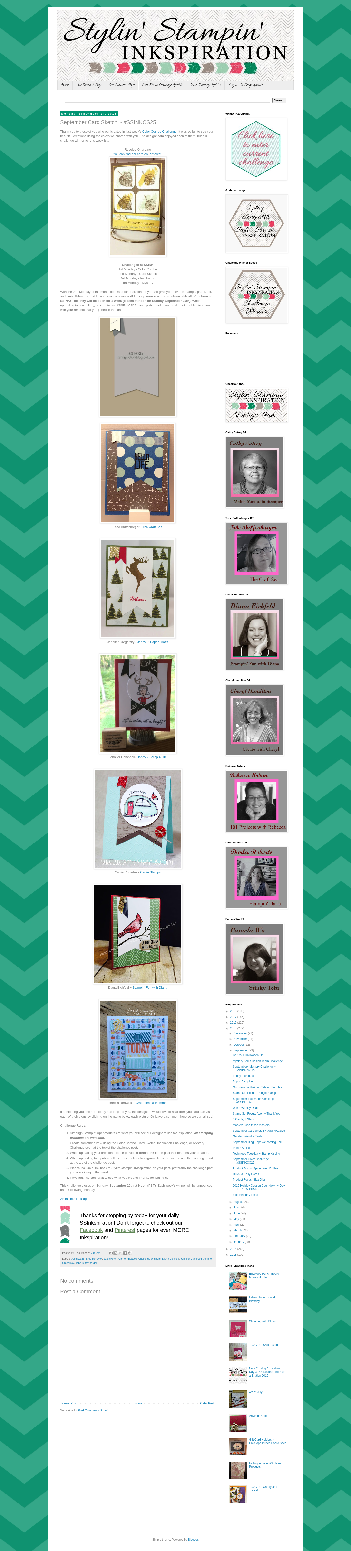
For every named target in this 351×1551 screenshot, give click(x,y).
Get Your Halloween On (248, 1055)
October (239, 1044)
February (240, 1236)
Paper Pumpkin (243, 1081)
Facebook (91, 1230)
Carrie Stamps (150, 872)
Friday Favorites (243, 1076)
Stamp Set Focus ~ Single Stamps (255, 1093)
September (241, 1050)
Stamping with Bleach (263, 1321)
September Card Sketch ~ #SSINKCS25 (259, 1130)
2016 (233, 1022)
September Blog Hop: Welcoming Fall (257, 1142)
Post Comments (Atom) (93, 1410)
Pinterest (125, 1230)
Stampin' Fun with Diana (150, 987)
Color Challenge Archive (205, 85)
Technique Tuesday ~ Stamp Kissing (256, 1153)
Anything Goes (258, 1415)
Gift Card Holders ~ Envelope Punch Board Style (267, 1441)
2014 (233, 1249)
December (241, 1033)
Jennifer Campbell (191, 1258)
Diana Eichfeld (170, 1258)
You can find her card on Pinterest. (137, 154)
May (237, 1219)
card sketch (110, 1258)
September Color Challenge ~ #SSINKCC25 (252, 1161)
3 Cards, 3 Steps (243, 1119)
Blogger (193, 1539)
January (239, 1242)
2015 (233, 1028)
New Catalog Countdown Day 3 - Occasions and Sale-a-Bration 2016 (267, 1372)
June (237, 1213)
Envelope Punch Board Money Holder (264, 1275)
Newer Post (69, 1403)
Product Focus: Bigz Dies (249, 1179)
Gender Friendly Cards (247, 1136)
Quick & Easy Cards (246, 1174)
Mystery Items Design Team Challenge (258, 1061)
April (237, 1224)
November (241, 1039)
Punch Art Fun (242, 1147)
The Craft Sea (152, 527)
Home (65, 85)
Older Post (207, 1403)
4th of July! (256, 1392)
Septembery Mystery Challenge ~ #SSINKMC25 (254, 1068)
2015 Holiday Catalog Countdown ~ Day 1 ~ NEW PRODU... (259, 1187)
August (239, 1202)
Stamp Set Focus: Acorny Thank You (256, 1113)
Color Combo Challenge (159, 131)
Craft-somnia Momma (151, 1103)
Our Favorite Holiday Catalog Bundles (257, 1087)
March (238, 1230)
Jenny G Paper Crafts (152, 642)
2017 (233, 1017)
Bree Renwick (94, 1258)
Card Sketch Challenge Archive (162, 85)
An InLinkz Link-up (73, 1199)
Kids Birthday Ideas (245, 1195)
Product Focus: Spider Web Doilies (255, 1168)
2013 (233, 1254)
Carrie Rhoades (127, 1258)
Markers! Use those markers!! (252, 1125)
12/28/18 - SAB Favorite (264, 1345)
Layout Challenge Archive (245, 85)
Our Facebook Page (88, 85)
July (237, 1207)
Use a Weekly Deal (245, 1108)
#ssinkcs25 (77, 1258)
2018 (233, 1011)
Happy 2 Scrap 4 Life (152, 757)
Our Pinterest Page (122, 85)
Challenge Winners (149, 1258)
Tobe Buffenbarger (86, 1262)
